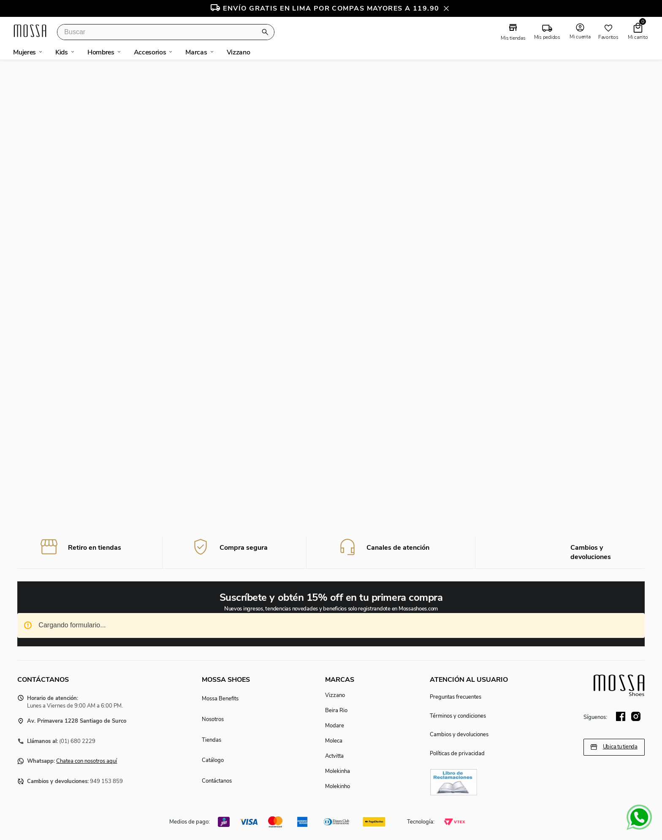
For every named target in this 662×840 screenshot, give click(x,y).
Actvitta (334, 756)
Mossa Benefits (220, 699)
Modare (334, 725)
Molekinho (337, 786)
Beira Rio (336, 710)
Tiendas (211, 740)
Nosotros (213, 719)
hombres (100, 52)
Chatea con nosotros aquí (86, 761)
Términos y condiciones (458, 716)
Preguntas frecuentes (455, 697)
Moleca (333, 741)
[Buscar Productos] (267, 32)
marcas (196, 52)
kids (61, 52)
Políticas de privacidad (457, 753)
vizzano (238, 52)
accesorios (150, 52)
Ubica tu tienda (620, 747)
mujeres (24, 52)
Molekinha (337, 771)
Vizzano (335, 695)
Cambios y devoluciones (459, 735)
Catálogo (213, 760)
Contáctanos (217, 781)
